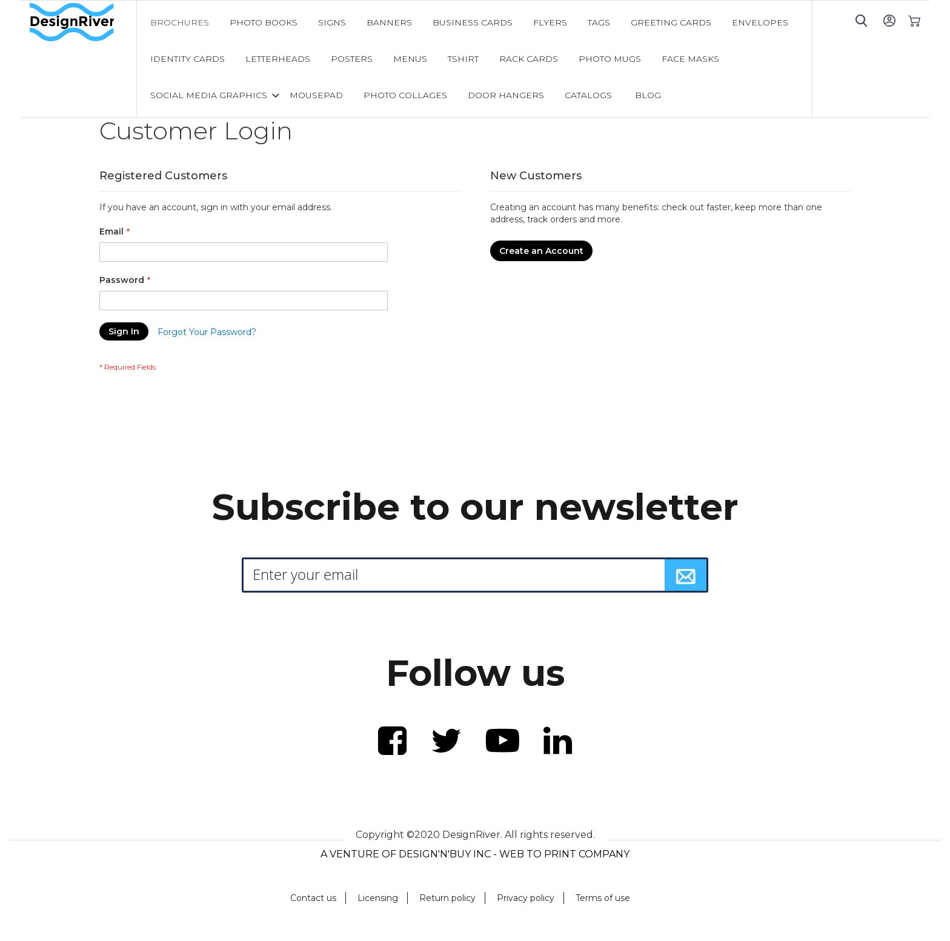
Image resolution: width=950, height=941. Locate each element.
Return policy (447, 898)
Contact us (313, 898)
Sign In (889, 20)
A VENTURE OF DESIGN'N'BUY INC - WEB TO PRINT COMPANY (475, 854)
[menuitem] (179, 22)
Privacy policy (525, 898)
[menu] (474, 58)
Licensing (377, 898)
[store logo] (83, 22)
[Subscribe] (686, 575)
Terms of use (603, 898)
